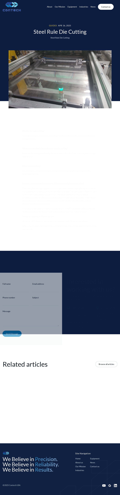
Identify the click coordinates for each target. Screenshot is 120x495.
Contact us (94, 466)
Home (78, 458)
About (49, 6)
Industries (83, 6)
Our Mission (60, 6)
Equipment (72, 6)
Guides (53, 25)
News (93, 6)
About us (79, 462)
